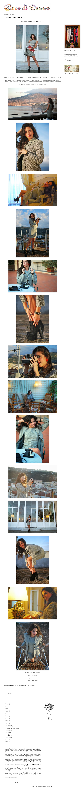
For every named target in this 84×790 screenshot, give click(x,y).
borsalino (16, 750)
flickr (12, 754)
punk (16, 769)
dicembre (9, 725)
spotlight (17, 773)
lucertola (21, 760)
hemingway (32, 755)
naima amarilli (35, 764)
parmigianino (14, 767)
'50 (5, 748)
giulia (17, 755)
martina (24, 761)
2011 (8, 741)
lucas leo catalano (15, 760)
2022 (8, 708)
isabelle (37, 756)
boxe (20, 750)
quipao (23, 769)
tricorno (17, 774)
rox (30, 770)
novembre (10, 726)
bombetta (12, 750)
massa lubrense (30, 761)
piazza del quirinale (13, 768)
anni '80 (12, 749)
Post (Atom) (10, 693)
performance (38, 767)
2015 (8, 720)
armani (23, 749)
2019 (8, 713)
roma (6, 770)
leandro (7, 759)
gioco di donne (11, 755)
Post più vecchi (58, 691)
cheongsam (20, 751)
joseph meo (20, 757)
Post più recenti (7, 691)
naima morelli (7, 765)
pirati (23, 768)
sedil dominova (14, 772)
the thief (30, 773)
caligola (23, 750)
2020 (8, 711)
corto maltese (35, 751)
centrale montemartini (14, 751)
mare (7, 761)
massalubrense (37, 761)
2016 (8, 718)
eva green (8, 754)
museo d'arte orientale (19, 764)
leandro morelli (14, 759)
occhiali (20, 765)
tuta (34, 774)
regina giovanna (28, 769)
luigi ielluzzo (26, 760)
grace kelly (27, 755)
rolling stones (37, 769)
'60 (8, 748)
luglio (9, 733)
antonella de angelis (18, 749)
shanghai (29, 772)
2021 (8, 709)
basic (40, 749)
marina (10, 761)
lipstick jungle (37, 759)
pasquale (25, 767)
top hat (38, 773)
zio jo (15, 777)
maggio (9, 735)
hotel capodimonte (38, 755)
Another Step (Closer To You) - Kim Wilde (35, 21)
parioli (9, 767)
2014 (8, 721)
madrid (33, 760)
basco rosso (35, 749)
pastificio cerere (31, 767)
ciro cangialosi (29, 751)
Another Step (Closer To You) (15, 17)
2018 (8, 715)
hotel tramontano (14, 756)
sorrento (12, 773)
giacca (35, 754)
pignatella (18, 768)
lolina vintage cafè (8, 760)
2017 (8, 716)
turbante (31, 774)
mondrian (6, 764)
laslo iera (32, 757)
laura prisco (37, 757)
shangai (26, 772)
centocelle (7, 751)
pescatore (6, 768)
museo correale (11, 764)
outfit (24, 765)
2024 (8, 704)
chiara (25, 751)
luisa (29, 760)
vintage (11, 777)
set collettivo (20, 772)
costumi (39, 751)
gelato (32, 754)
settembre (10, 732)
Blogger (50, 786)
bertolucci (7, 750)
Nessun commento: (22, 685)
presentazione (7, 769)
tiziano (34, 773)
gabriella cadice (26, 754)
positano (38, 768)
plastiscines (27, 768)
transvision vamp (12, 774)
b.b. (31, 749)
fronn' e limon (20, 754)
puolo (20, 769)
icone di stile (26, 756)
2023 (8, 706)
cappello (31, 750)
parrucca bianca (20, 767)
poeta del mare (32, 768)
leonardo (25, 759)
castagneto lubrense (37, 750)
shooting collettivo (36, 772)
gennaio (9, 737)
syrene (21, 773)
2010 (8, 743)
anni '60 (7, 749)
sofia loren (6, 773)
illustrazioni (32, 756)
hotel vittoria (20, 756)
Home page (32, 691)
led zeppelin (20, 759)
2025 (8, 703)
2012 (8, 739)
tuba (27, 774)
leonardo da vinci (31, 759)
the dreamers (26, 773)
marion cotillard (15, 761)
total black (6, 774)
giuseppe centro (21, 755)
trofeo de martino (22, 774)
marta (20, 761)
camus (27, 750)
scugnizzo (9, 772)
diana (14, 753)
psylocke (13, 769)
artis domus (27, 749)
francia (15, 754)
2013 (8, 723)
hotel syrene (8, 756)
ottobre (9, 730)
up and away (38, 774)
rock (33, 769)
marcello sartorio (38, 760)
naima (26, 764)
